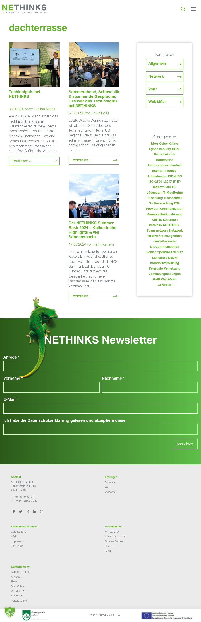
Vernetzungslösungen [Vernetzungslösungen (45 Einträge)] (165, 274)
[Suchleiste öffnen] (183, 8)
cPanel (15, 595)
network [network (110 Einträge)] (162, 231)
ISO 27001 (17, 546)
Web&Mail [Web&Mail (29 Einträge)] (168, 279)
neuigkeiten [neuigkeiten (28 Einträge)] (173, 236)
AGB (14, 536)
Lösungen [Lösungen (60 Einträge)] (170, 220)
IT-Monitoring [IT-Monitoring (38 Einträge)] (172, 193)
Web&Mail (157, 102)
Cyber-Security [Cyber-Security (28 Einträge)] (160, 149)
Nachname (113, 379)
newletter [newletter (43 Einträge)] (160, 241)
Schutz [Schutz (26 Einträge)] (178, 252)
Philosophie (112, 531)
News (108, 550)
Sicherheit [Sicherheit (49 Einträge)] (159, 258)
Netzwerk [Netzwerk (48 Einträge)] (176, 231)
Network (156, 77)
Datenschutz (18, 531)
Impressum (17, 541)
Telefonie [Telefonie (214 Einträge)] (156, 268)
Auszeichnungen (115, 536)
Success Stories (114, 541)
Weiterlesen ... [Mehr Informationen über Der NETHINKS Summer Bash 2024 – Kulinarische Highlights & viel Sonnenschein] (82, 296)
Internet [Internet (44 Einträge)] (157, 171)
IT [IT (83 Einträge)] (174, 181)
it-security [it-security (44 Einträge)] (155, 198)
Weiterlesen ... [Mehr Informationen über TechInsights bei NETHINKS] (22, 161)
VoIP (152, 89)
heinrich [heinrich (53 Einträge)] (169, 154)
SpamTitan (17, 586)
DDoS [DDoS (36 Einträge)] (176, 149)
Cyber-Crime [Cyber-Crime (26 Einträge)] (168, 144)
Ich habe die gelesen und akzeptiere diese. (64, 421)
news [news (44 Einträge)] (172, 241)
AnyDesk (16, 576)
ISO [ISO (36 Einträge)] (179, 176)
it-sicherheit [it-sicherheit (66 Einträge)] (173, 198)
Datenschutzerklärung (48, 421)
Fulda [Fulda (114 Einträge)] (158, 154)
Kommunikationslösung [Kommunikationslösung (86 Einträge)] (164, 214)
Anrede (11, 358)
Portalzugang (19, 600)
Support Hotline (20, 571)
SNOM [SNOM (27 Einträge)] (172, 258)
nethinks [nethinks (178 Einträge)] (155, 225)
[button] (9, 612)
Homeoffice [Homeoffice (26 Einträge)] (164, 160)
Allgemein (157, 64)
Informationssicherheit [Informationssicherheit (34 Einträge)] (165, 165)
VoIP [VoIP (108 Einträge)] (156, 279)
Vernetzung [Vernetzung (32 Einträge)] (172, 268)
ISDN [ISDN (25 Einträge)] (172, 176)
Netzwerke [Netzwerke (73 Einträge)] (155, 236)
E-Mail (10, 400)
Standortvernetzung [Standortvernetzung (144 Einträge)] (164, 263)
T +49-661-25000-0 (22, 497)
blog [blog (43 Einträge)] (154, 144)
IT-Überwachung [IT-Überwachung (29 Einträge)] (161, 203)
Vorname (13, 379)
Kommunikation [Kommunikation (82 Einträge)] (171, 209)
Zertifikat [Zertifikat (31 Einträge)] (164, 285)
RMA (14, 581)
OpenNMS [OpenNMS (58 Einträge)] (164, 252)
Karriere (109, 546)
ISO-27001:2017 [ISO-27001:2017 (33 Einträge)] (160, 181)
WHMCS (16, 591)
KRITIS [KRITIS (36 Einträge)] (157, 220)
